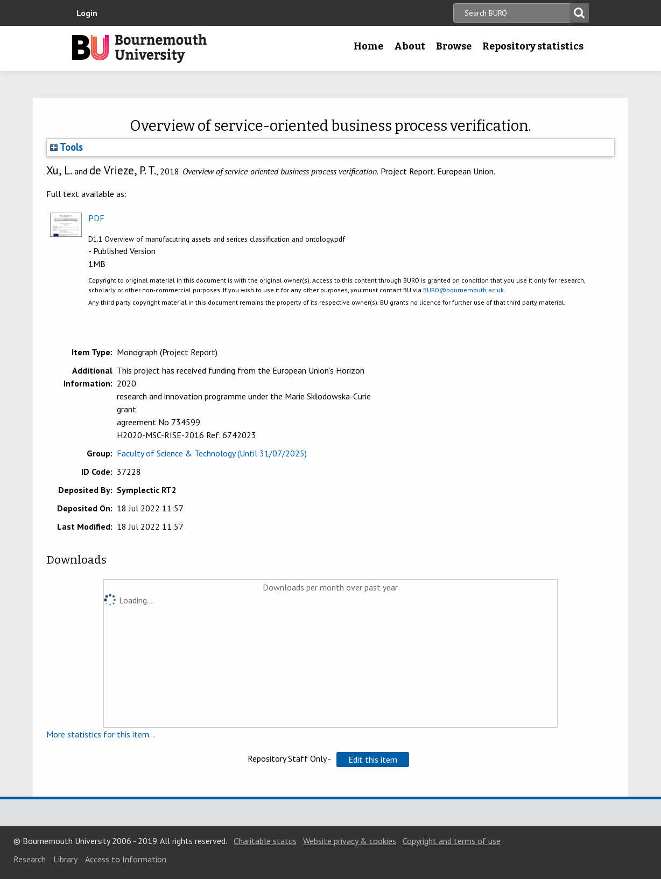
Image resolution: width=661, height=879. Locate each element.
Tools (66, 146)
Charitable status (265, 840)
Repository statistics (532, 46)
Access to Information (125, 859)
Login (86, 13)
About (409, 46)
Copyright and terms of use (452, 840)
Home (368, 46)
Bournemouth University (139, 48)
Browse (454, 46)
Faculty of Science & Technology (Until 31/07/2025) (212, 453)
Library (65, 859)
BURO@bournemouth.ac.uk (463, 290)
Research (29, 859)
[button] (372, 759)
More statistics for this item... (100, 734)
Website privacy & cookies (349, 840)
